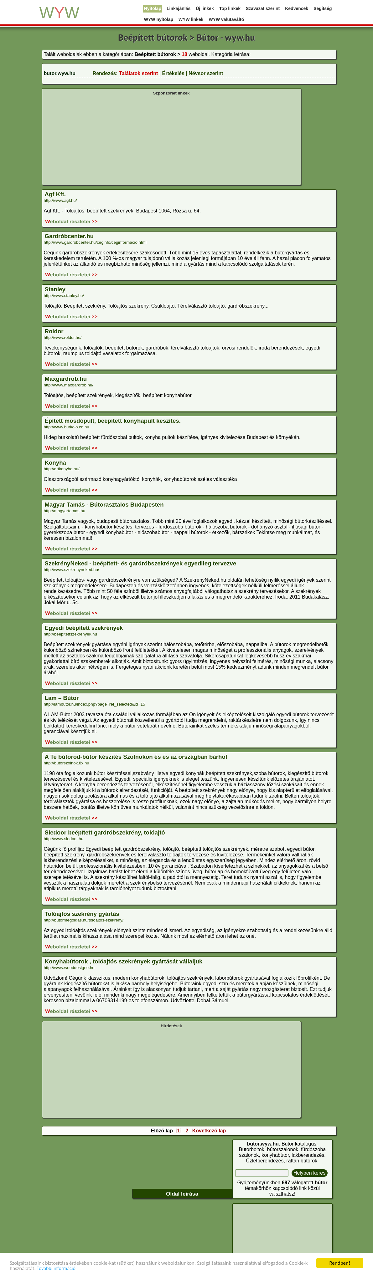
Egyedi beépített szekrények (84, 628)
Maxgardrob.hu (66, 378)
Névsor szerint (206, 73)
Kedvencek (296, 8)
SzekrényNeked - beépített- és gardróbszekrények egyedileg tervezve (140, 563)
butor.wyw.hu (60, 73)
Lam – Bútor (62, 698)
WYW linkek (191, 19)
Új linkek (205, 8)
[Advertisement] (171, 139)
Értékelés (173, 73)
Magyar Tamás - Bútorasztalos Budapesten (104, 504)
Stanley (55, 289)
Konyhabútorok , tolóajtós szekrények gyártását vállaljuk (124, 961)
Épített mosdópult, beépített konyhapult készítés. (113, 420)
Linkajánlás (178, 8)
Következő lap (209, 1130)
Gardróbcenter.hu (69, 236)
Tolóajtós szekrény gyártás (82, 914)
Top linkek (230, 8)
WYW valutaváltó (226, 19)
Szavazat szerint (263, 8)
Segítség (322, 8)
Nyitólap (152, 8)
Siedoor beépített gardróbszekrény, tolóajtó (105, 832)
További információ (56, 1269)
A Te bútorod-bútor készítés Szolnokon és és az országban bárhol (136, 756)
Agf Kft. (55, 194)
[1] (178, 1130)
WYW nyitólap (158, 19)
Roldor (54, 331)
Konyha (55, 462)
